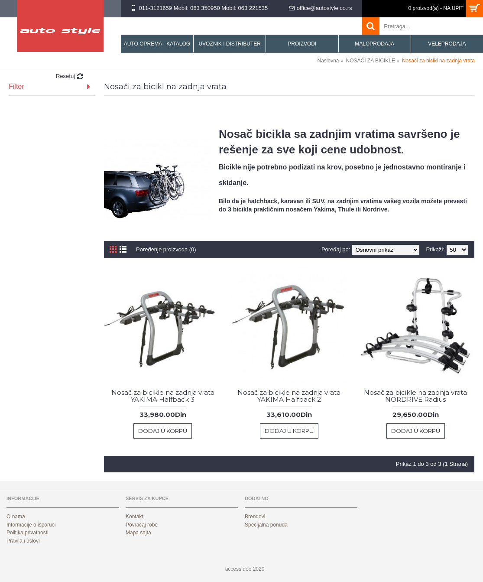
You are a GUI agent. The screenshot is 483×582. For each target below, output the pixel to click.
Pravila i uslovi (23, 541)
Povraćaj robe (142, 525)
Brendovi (255, 517)
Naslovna (328, 61)
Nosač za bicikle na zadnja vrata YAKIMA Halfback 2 (288, 396)
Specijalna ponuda (266, 525)
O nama (15, 517)
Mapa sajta (138, 533)
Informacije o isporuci (30, 525)
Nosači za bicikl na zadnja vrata (438, 61)
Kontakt (134, 517)
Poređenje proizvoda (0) (166, 249)
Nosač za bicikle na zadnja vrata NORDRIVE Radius (415, 396)
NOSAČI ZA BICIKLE (370, 61)
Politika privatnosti (27, 533)
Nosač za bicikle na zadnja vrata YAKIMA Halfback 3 (162, 396)
